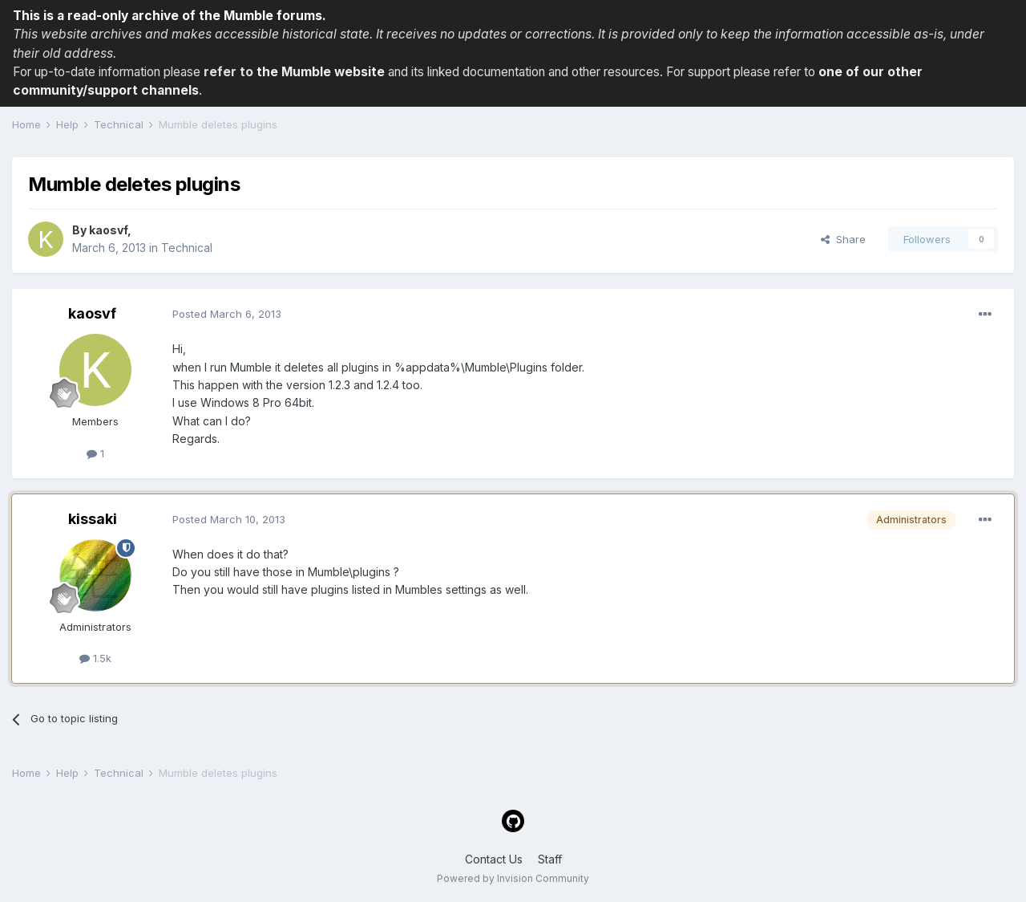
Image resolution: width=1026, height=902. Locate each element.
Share (843, 239)
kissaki (92, 518)
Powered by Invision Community (513, 878)
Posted (226, 313)
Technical (186, 247)
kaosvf (108, 230)
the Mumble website (320, 71)
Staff (550, 859)
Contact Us (494, 859)
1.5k (95, 658)
